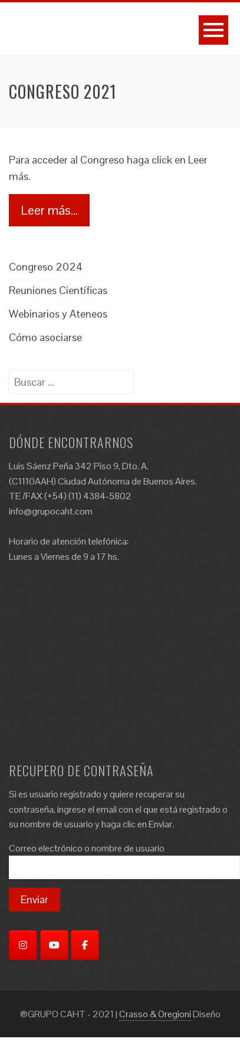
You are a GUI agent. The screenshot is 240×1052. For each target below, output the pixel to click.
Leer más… (49, 210)
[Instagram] (23, 945)
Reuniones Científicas (58, 290)
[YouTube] (54, 945)
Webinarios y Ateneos (58, 313)
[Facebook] (85, 945)
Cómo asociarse (45, 337)
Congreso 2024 (46, 266)
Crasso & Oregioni (155, 1014)
